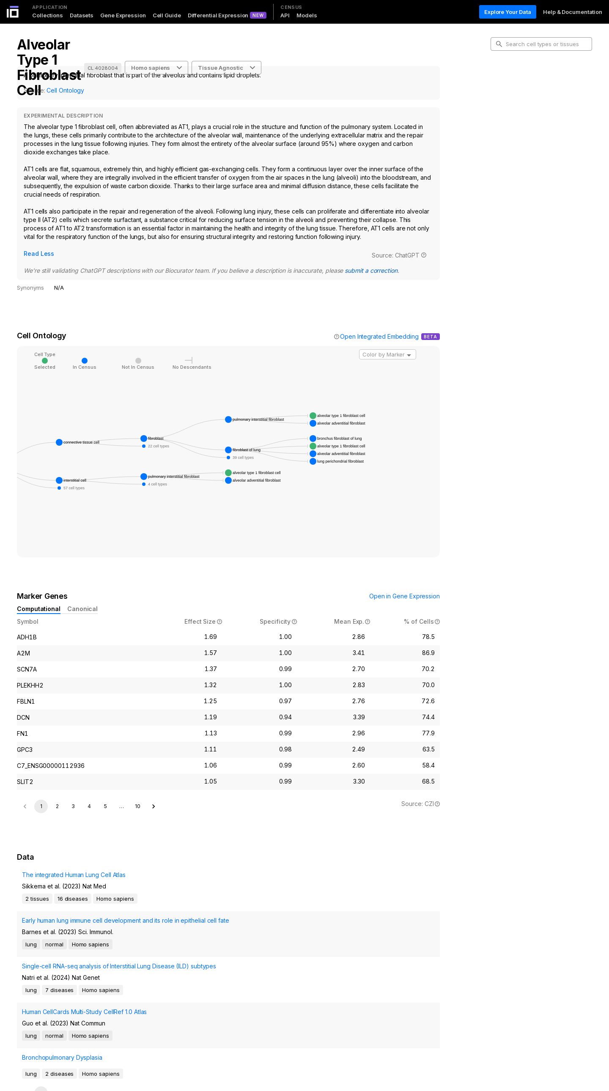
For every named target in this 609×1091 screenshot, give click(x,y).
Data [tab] (503, 122)
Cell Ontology (65, 90)
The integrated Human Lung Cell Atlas (69, 901)
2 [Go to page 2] (57, 819)
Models (306, 15)
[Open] (409, 345)
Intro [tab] (503, 82)
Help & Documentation (572, 11)
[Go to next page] (153, 819)
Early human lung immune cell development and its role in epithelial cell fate (82, 937)
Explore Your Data (507, 11)
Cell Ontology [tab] (514, 95)
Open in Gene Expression (404, 585)
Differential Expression (218, 15)
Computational (38, 598)
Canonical (82, 598)
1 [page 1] (41, 819)
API (285, 15)
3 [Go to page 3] (73, 819)
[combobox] (387, 344)
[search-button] (499, 44)
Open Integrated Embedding (379, 326)
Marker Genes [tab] (516, 109)
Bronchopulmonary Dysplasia (57, 1004)
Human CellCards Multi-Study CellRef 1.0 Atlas (80, 980)
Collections (47, 15)
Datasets (81, 15)
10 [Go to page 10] (137, 819)
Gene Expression (123, 15)
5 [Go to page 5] (105, 819)
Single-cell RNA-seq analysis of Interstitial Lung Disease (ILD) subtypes (82, 961)
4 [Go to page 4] (89, 819)
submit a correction (243, 260)
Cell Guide (167, 15)
